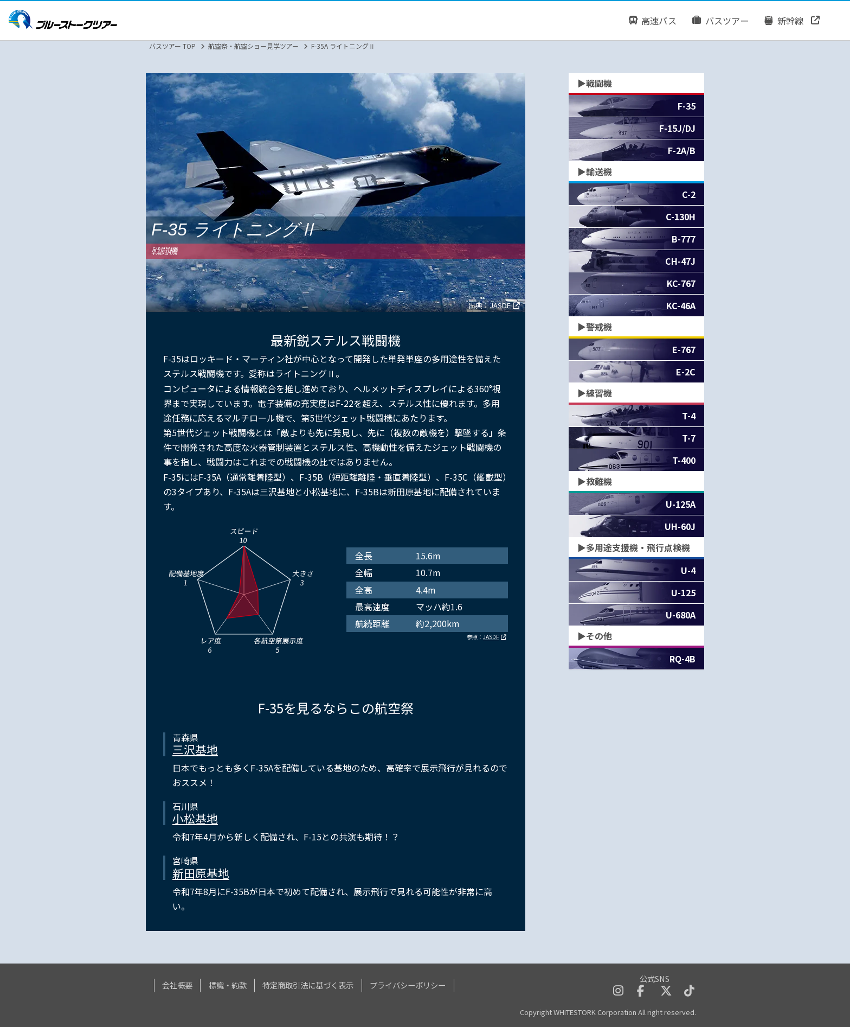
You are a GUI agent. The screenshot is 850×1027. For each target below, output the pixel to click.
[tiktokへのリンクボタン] (689, 991)
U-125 (683, 592)
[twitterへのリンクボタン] (666, 991)
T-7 (689, 437)
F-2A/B (682, 150)
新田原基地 (200, 873)
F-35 (687, 105)
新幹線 (784, 20)
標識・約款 (228, 985)
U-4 (688, 570)
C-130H (681, 216)
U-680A (681, 614)
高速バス (652, 20)
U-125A (681, 504)
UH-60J (680, 526)
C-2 (689, 194)
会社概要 (177, 985)
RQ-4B (682, 658)
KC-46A (681, 305)
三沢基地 (195, 749)
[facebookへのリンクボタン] (640, 991)
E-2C (686, 371)
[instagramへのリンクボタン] (618, 991)
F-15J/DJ (677, 128)
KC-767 (681, 283)
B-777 (684, 238)
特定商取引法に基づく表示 (307, 985)
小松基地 (195, 818)
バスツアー (720, 20)
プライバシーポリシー (408, 985)
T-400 (684, 460)
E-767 (684, 349)
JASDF (500, 305)
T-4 (689, 415)
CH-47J (680, 260)
